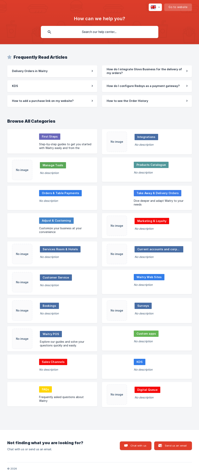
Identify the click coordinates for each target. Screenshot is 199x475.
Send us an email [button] (176, 445)
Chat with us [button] (138, 445)
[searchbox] (99, 32)
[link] (52, 71)
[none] (155, 7)
